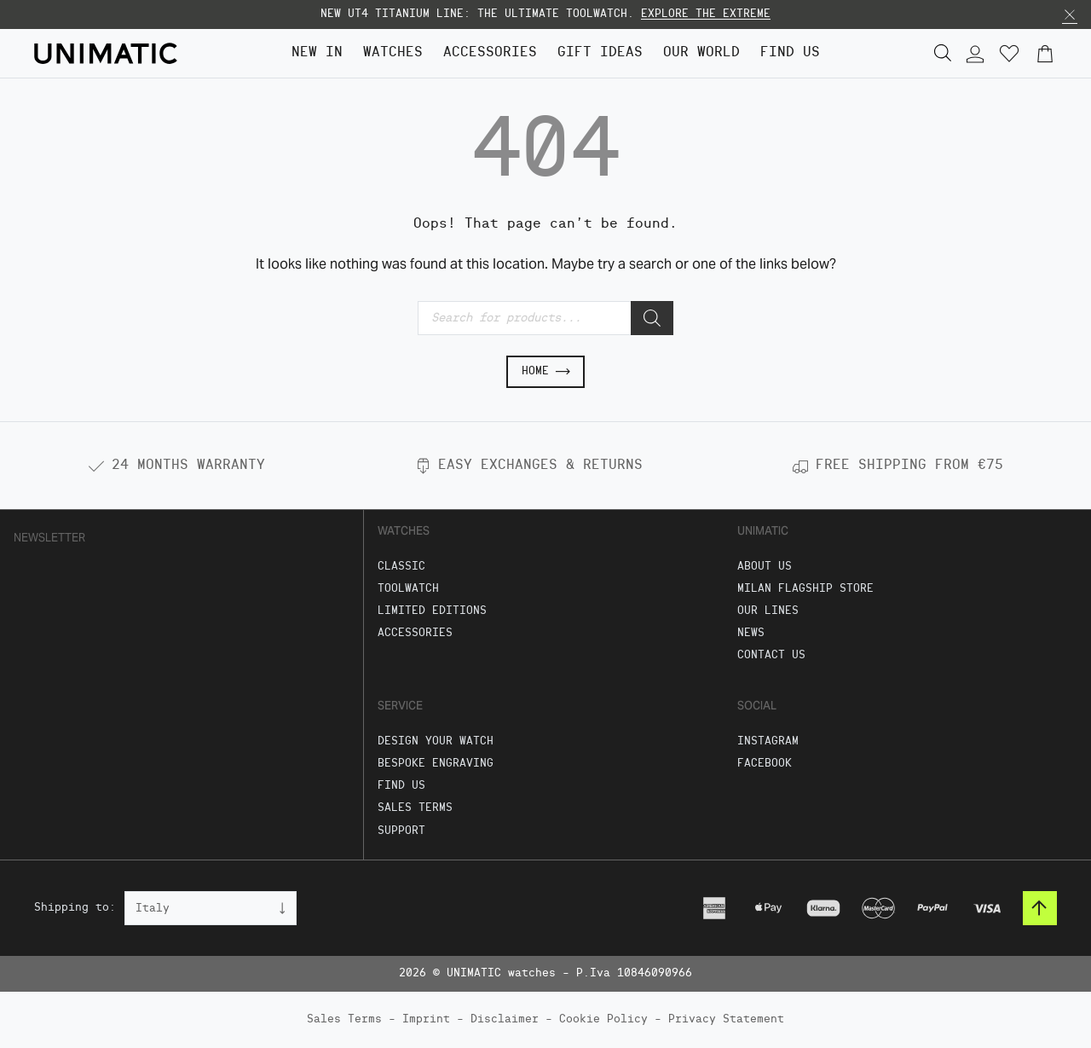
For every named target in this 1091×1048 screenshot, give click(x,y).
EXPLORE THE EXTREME (706, 14)
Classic (401, 566)
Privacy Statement (726, 1019)
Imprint (426, 1019)
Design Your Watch (436, 741)
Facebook (764, 763)
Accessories (490, 53)
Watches (393, 53)
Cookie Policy (603, 1019)
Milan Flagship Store (805, 588)
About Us (764, 566)
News (751, 633)
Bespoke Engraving (436, 763)
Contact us (771, 655)
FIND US (790, 53)
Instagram (768, 741)
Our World (701, 53)
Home (545, 372)
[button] (1069, 14)
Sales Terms (415, 808)
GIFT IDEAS (600, 53)
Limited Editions (432, 611)
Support (401, 831)
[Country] (210, 908)
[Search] (652, 318)
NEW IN (317, 53)
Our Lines (768, 611)
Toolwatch (408, 588)
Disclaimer (504, 1019)
